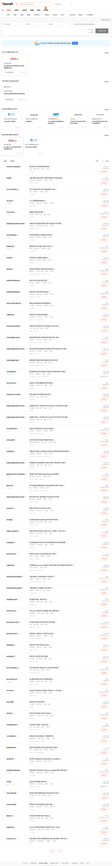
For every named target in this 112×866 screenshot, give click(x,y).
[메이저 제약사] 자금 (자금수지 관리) (39, 508)
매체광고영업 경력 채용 (36, 212)
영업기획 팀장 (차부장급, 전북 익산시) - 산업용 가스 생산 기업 (47, 531)
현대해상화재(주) (11, 748)
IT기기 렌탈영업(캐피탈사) (37, 201)
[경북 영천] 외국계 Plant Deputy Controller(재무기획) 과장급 (48, 770)
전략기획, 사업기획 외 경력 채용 (38, 656)
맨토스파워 (9, 486)
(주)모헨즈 (9, 258)
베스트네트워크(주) (11, 679)
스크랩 (25, 72)
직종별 (14, 15)
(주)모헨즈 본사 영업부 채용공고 (38, 258)
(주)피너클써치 (10, 440)
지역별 (7, 15)
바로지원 (104, 171)
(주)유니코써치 (10, 212)
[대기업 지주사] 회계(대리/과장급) (39, 167)
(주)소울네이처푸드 (11, 429)
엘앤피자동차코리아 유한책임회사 (15, 474)
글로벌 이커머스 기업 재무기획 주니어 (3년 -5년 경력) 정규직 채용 (48, 406)
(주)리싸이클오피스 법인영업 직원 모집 (40, 235)
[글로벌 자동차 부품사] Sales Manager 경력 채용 (43, 474)
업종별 (28, 15)
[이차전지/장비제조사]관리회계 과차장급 (41, 269)
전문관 (62, 15)
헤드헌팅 (55, 15)
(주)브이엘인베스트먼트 (13, 338)
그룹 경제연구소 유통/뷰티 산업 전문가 (40, 588)
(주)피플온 (9, 520)
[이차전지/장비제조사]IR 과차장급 (39, 816)
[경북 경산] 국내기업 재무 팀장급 (38, 292)
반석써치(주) (9, 508)
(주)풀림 (8, 178)
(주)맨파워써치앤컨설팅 (13, 281)
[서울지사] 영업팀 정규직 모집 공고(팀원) (41, 429)
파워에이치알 (10, 246)
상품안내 (107, 53)
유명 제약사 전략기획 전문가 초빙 (39, 645)
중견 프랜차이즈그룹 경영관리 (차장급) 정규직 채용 (44, 497)
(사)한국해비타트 (11, 372)
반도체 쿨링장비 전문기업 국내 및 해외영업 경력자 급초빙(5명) (47, 542)
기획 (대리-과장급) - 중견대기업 (38, 725)
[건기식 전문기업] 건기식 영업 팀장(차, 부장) (42, 189)
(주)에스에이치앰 (11, 793)
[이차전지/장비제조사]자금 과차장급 (39, 713)
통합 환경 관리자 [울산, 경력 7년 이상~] (40, 246)
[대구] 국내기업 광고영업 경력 (38, 280)
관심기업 (12, 161)
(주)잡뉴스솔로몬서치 (12, 531)
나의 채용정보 (89, 15)
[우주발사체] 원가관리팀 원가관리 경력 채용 (42, 622)
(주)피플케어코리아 (11, 599)
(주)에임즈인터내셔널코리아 (14, 577)
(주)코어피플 (9, 702)
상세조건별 (36, 15)
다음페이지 (60, 851)
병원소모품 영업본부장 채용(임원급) (39, 303)
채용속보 (47, 15)
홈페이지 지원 (104, 376)
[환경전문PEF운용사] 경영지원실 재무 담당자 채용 (44, 337)
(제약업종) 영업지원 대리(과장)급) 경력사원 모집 (43, 360)
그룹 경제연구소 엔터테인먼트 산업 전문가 (41, 577)
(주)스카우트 (9, 691)
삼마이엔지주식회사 (11, 634)
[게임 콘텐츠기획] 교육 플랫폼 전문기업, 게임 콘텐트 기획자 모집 (48, 839)
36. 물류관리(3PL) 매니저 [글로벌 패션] (40, 679)
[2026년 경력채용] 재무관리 (37, 782)
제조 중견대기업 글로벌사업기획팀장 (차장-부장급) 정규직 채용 (47, 349)
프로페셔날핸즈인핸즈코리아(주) (15, 224)
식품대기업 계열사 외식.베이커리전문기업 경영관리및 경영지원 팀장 (49, 451)
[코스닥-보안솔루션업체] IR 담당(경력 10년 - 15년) (44, 827)
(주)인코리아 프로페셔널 (13, 167)
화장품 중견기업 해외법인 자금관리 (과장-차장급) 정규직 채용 (47, 463)
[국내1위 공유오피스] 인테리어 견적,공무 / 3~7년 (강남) (45, 691)
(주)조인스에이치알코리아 (13, 303)
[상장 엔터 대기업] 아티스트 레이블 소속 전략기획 (43, 326)
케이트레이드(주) (11, 554)
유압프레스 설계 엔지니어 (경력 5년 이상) (41, 634)
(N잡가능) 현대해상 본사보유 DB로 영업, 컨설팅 (43, 747)
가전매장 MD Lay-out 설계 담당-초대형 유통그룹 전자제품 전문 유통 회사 (50, 565)
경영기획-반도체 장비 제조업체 (38, 315)
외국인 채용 (72, 15)
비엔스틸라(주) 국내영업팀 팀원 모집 (39, 394)
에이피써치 (9, 269)
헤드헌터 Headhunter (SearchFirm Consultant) (44, 759)
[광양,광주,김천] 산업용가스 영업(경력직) (41, 736)
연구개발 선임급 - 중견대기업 (37, 599)
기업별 (21, 15)
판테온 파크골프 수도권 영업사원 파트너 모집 (42, 554)
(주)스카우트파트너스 (12, 189)
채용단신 (81, 15)
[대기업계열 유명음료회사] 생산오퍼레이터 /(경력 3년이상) (46, 486)
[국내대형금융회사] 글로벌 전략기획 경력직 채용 (43, 520)
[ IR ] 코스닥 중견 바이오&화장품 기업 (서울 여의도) (44, 611)
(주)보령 (8, 782)
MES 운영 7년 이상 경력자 (37, 702)
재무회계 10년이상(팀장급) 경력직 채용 (40, 804)
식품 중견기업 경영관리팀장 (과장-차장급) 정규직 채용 (45, 224)
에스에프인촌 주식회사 (12, 622)
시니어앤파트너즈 (11, 736)
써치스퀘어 (9, 201)
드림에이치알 (10, 315)
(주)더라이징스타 (11, 383)
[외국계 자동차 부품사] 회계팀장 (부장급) (41, 440)
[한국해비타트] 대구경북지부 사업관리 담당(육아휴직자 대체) (47, 372)
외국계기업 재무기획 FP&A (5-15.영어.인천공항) (43, 668)
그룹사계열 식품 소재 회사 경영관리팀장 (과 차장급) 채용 (45, 178)
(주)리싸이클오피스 (11, 235)
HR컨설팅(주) (10, 451)
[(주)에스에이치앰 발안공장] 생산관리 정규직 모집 (43, 793)
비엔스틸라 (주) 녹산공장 (13, 394)
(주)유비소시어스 (11, 839)
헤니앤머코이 (10, 759)
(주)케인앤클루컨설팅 (12, 360)
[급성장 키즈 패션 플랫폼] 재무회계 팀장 (40, 383)
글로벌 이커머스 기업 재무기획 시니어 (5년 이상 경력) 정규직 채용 (48, 417)
